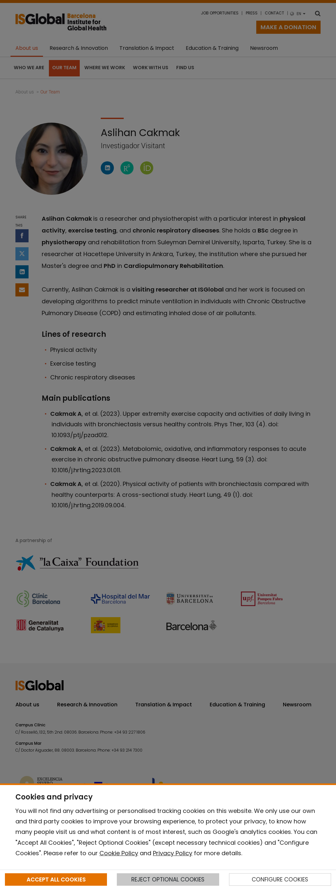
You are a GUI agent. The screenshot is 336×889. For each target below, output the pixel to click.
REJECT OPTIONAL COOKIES (167, 879)
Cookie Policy (118, 853)
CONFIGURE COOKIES (280, 879)
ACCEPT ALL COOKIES (56, 879)
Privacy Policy (172, 853)
